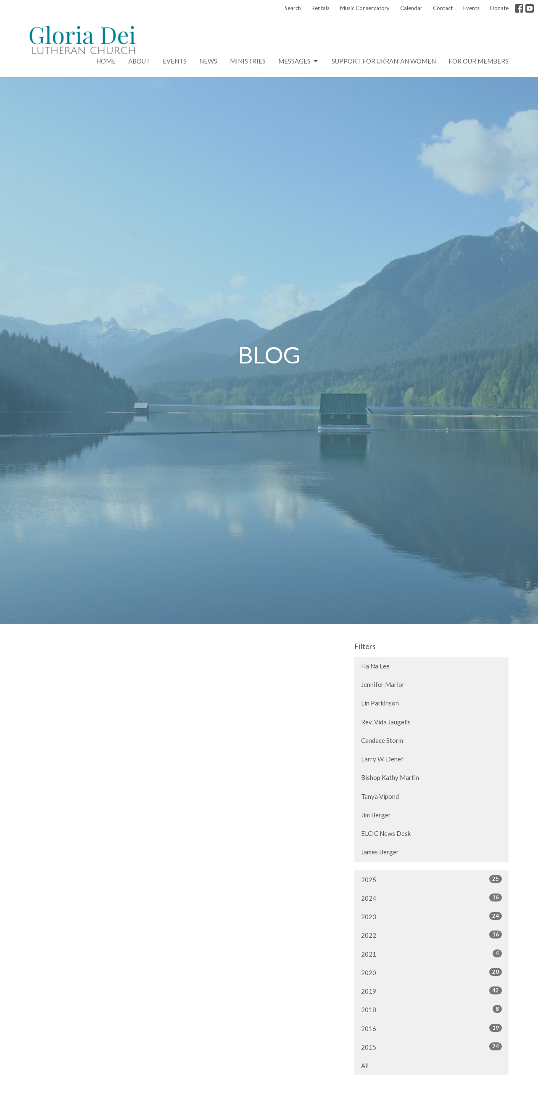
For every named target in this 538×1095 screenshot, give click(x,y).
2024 (431, 897)
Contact (443, 8)
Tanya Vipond (380, 796)
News (208, 61)
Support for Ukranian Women (384, 61)
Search (293, 8)
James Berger (380, 852)
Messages (298, 61)
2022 (431, 935)
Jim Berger (376, 815)
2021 (431, 953)
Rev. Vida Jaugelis (386, 722)
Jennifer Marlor (383, 684)
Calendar (411, 8)
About (139, 61)
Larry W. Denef (382, 759)
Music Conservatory (365, 8)
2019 (431, 990)
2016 (431, 1028)
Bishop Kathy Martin (390, 777)
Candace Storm (382, 740)
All (365, 1065)
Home (106, 61)
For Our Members (478, 61)
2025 (431, 879)
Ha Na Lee (375, 666)
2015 (431, 1046)
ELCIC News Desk (386, 833)
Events (471, 8)
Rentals (320, 8)
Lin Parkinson (380, 703)
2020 (431, 972)
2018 (431, 1009)
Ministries (248, 61)
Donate (499, 8)
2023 (431, 916)
